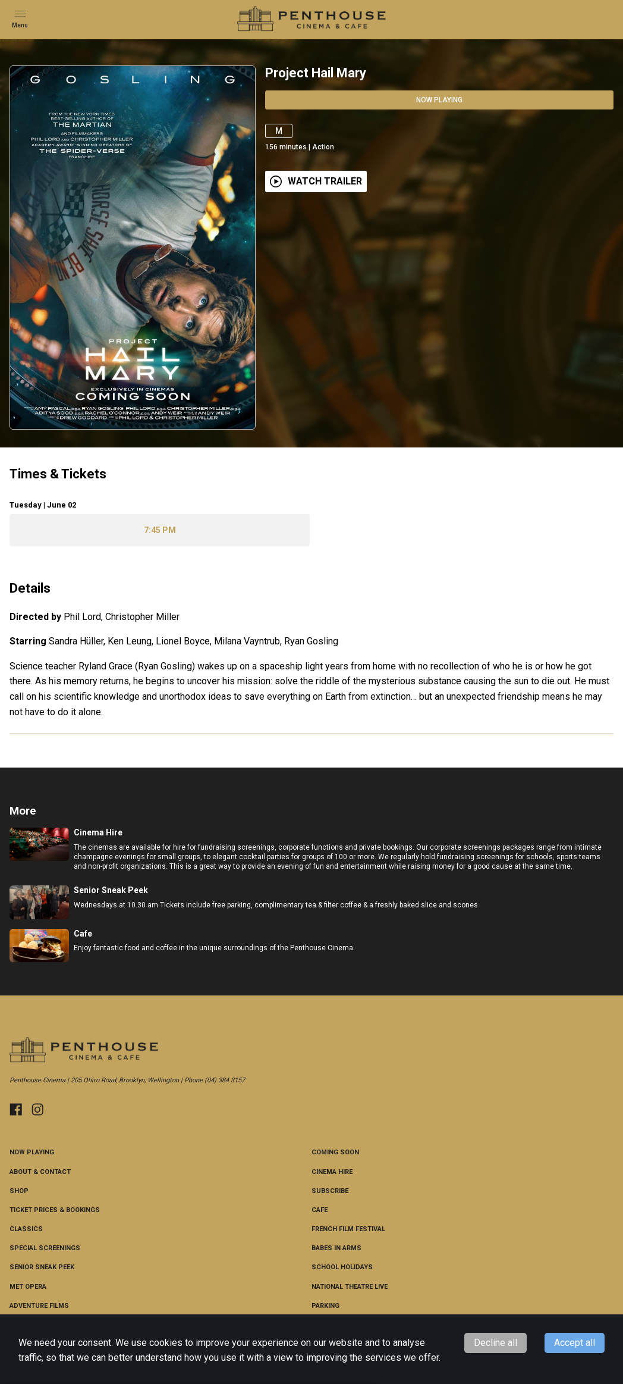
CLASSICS (26, 1229)
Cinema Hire (332, 1172)
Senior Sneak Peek (42, 1267)
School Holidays (342, 1267)
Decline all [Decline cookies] (495, 1342)
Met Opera (28, 1287)
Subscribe (330, 1191)
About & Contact (40, 1172)
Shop (19, 1191)
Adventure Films (39, 1306)
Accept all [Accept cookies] (574, 1342)
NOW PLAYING (32, 1152)
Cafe (320, 1210)
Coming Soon (335, 1152)
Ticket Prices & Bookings (55, 1210)
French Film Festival (348, 1229)
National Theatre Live (350, 1287)
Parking (325, 1306)
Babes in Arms (336, 1248)
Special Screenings (45, 1248)
